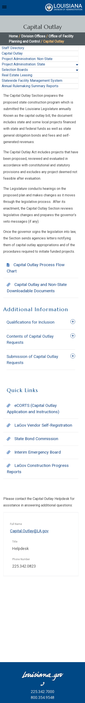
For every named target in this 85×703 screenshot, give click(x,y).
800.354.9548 (42, 697)
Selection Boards (15, 70)
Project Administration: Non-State (27, 59)
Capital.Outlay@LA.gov (29, 531)
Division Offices (33, 36)
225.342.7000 (42, 691)
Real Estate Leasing (17, 75)
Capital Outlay (12, 53)
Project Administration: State (23, 64)
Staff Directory (13, 48)
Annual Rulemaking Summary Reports (30, 86)
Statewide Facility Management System (32, 80)
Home (13, 36)
